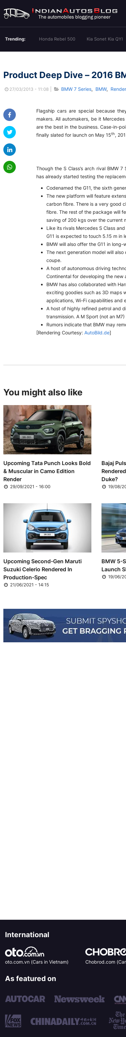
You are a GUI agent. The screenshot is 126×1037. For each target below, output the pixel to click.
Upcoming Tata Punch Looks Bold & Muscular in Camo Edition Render (47, 471)
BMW (101, 89)
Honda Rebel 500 (57, 39)
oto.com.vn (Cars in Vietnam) (37, 962)
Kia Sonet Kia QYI (105, 39)
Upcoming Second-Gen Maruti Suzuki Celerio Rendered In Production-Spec (42, 569)
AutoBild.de (97, 332)
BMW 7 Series (76, 89)
